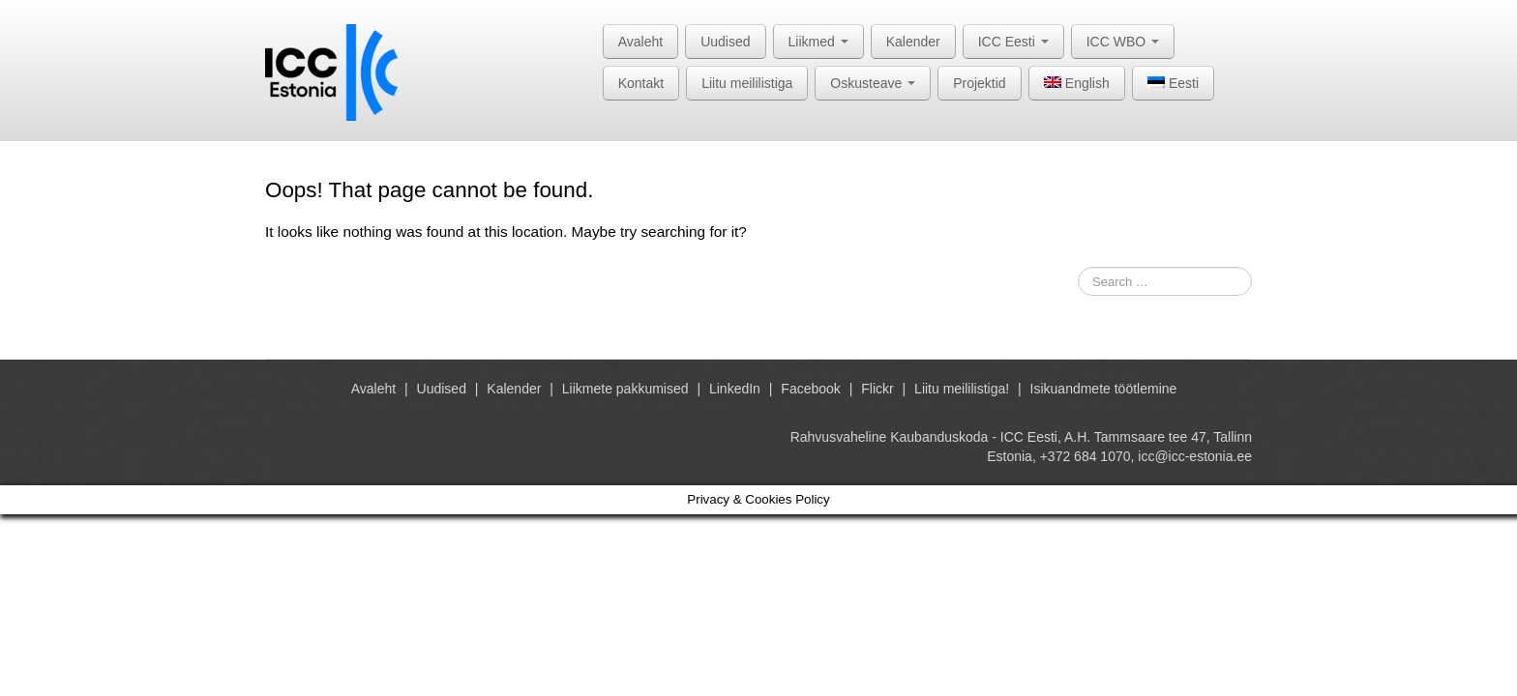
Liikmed (818, 41)
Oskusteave (872, 83)
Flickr (877, 388)
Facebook (810, 388)
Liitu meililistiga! (961, 388)
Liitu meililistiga (746, 83)
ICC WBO (1122, 41)
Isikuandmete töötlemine (1103, 388)
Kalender (913, 41)
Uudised (725, 41)
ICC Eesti (1013, 41)
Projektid (979, 83)
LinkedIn (734, 388)
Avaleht (640, 41)
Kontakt (641, 83)
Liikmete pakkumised (625, 388)
